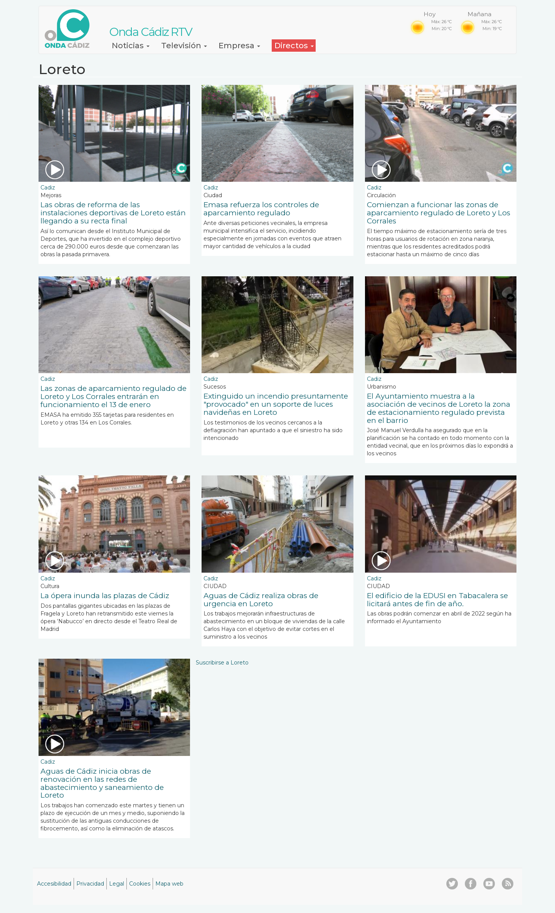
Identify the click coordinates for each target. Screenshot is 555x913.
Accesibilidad (54, 883)
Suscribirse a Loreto (222, 662)
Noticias (131, 45)
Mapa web (169, 883)
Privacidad (90, 883)
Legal (116, 883)
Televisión (184, 45)
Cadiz (47, 187)
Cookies (139, 883)
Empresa (239, 45)
